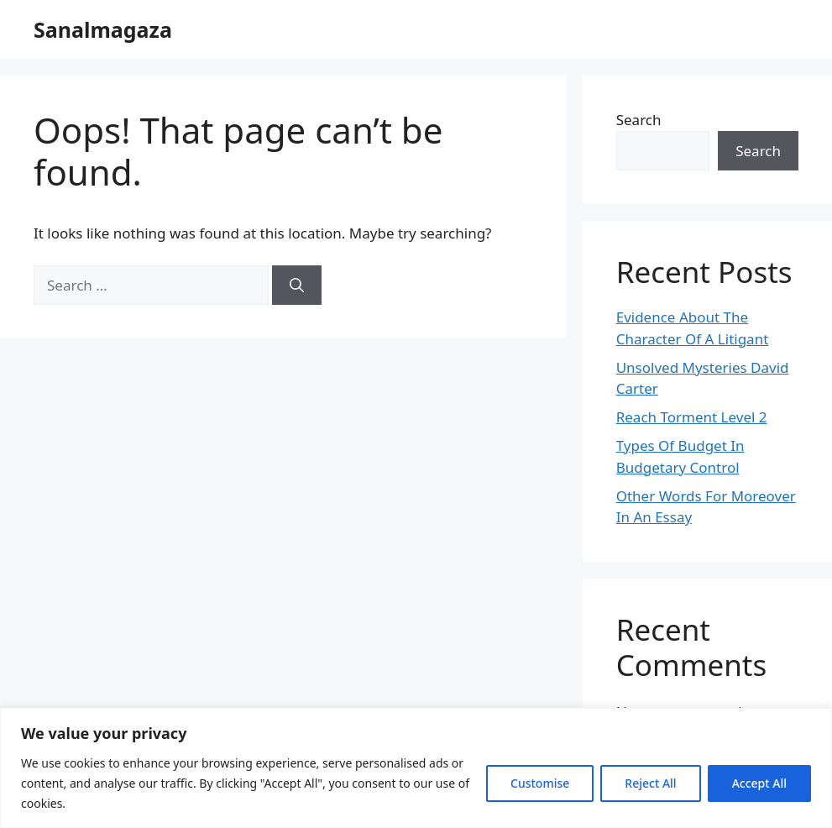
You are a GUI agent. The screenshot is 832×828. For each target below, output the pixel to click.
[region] (416, 768)
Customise (539, 783)
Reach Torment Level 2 (691, 417)
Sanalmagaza (103, 29)
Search (639, 119)
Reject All (650, 783)
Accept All (759, 783)
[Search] (297, 285)
